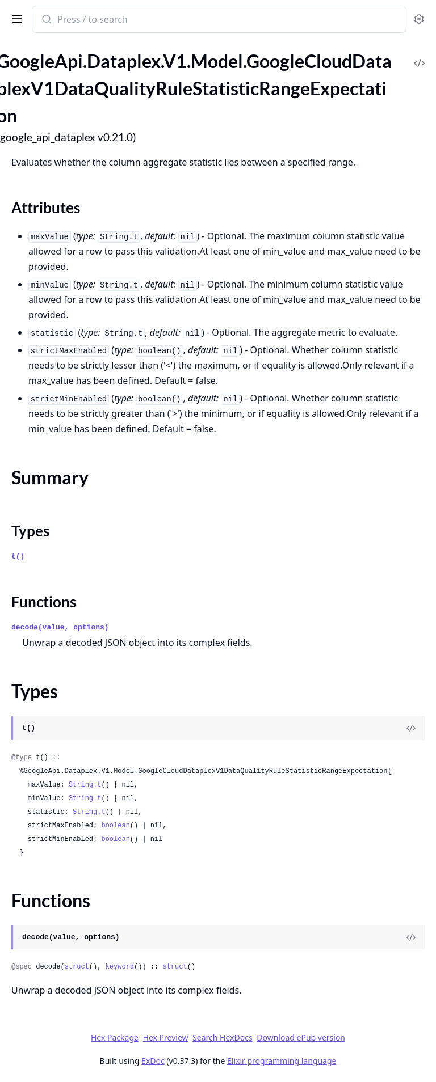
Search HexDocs (222, 1037)
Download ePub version (301, 1037)
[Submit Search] (46, 20)
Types (30, 530)
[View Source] (411, 728)
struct (77, 967)
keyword (120, 967)
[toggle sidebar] (15, 18)
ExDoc (153, 1060)
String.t (85, 785)
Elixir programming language (281, 1060)
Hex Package (115, 1037)
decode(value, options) (60, 627)
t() (17, 556)
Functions (43, 601)
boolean (115, 826)
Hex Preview (165, 1037)
